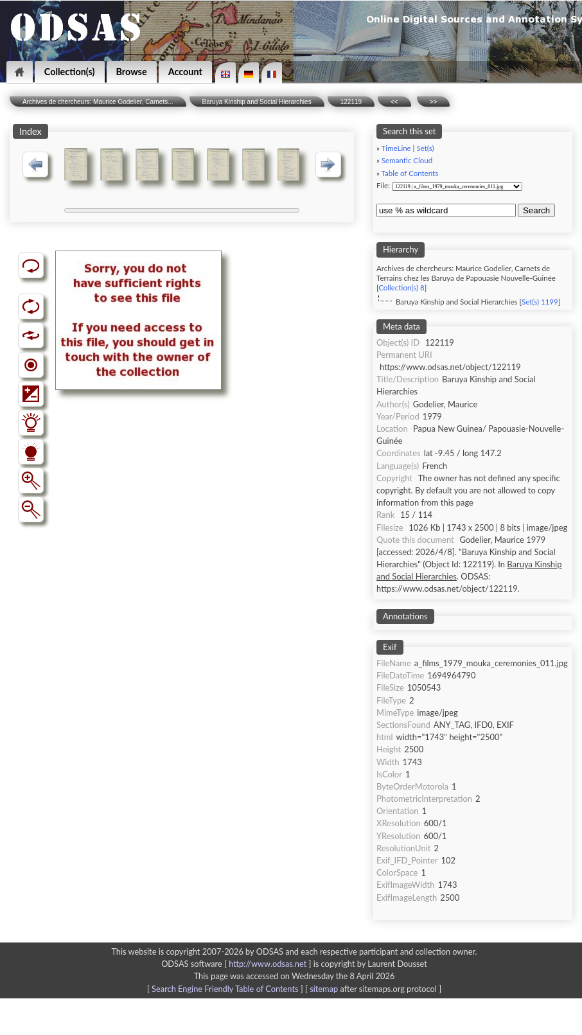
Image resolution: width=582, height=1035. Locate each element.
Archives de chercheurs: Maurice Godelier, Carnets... (97, 101)
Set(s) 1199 (540, 301)
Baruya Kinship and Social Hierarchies (257, 101)
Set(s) (425, 148)
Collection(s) (69, 71)
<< (394, 101)
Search (536, 210)
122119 (351, 101)
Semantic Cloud (407, 160)
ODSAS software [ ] (237, 964)
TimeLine (396, 148)
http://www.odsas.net (267, 964)
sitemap (324, 989)
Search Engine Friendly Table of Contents (225, 989)
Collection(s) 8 (401, 287)
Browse (131, 71)
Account (185, 71)
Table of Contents (410, 173)
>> (433, 101)
